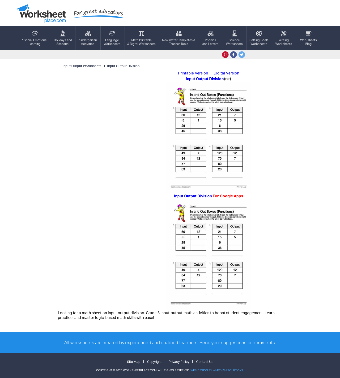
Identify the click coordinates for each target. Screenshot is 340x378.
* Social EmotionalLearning (34, 38)
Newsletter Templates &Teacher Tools (178, 38)
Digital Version (226, 73)
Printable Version (193, 73)
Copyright (154, 362)
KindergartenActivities (88, 38)
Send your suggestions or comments (237, 342)
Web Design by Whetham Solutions (217, 370)
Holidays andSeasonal (63, 38)
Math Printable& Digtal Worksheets (141, 38)
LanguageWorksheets (112, 38)
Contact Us (204, 362)
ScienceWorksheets (234, 38)
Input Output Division (121, 66)
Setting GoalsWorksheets (259, 38)
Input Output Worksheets (82, 66)
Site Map (133, 362)
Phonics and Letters (210, 38)
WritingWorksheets (283, 38)
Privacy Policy (179, 362)
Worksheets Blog (308, 38)
